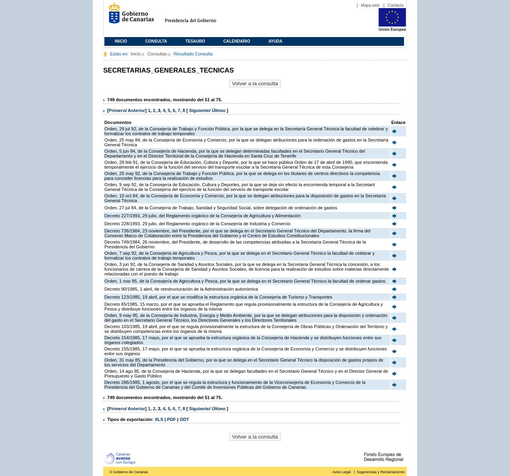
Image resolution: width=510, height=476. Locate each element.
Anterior (136, 110)
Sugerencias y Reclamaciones (381, 472)
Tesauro (195, 41)
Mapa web (370, 5)
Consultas (157, 53)
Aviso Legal (341, 472)
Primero (117, 110)
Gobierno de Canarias (129, 16)
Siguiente (199, 110)
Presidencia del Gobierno (197, 16)
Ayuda (275, 41)
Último (219, 110)
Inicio (121, 41)
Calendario (237, 41)
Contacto (396, 5)
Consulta (156, 41)
